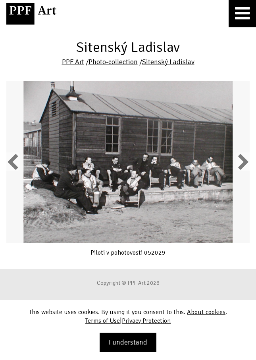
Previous (13, 161)
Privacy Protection (146, 321)
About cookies (206, 312)
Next (243, 161)
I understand (128, 342)
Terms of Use (102, 321)
